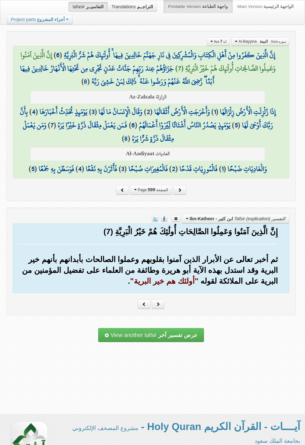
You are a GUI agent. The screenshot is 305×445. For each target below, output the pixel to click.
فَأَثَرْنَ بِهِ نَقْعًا (101, 169)
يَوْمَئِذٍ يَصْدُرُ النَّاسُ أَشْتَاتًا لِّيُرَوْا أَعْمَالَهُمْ (184, 125)
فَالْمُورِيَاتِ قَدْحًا (198, 169)
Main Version (265, 6)
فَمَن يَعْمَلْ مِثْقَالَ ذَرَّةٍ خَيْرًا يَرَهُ (92, 125)
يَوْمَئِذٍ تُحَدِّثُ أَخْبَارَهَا (63, 112)
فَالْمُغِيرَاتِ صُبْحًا (148, 169)
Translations (132, 6)
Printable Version (198, 6)
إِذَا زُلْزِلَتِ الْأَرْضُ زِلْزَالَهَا (248, 112)
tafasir (88, 6)
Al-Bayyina (260, 41)
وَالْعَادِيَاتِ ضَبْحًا (247, 169)
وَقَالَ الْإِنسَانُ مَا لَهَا (120, 112)
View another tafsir (151, 335)
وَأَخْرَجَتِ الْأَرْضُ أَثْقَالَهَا (182, 112)
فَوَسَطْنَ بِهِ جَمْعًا (56, 169)
